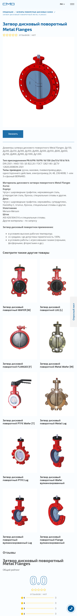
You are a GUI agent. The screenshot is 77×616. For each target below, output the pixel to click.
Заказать (13, 141)
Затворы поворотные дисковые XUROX (35, 12)
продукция (8, 12)
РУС (62, 4)
